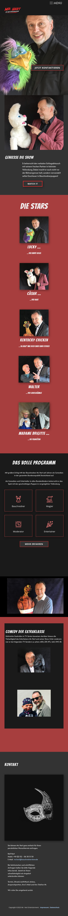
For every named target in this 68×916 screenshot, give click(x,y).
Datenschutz (54, 907)
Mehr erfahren (34, 544)
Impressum (44, 907)
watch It (33, 183)
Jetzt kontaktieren (47, 67)
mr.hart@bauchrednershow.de (26, 859)
